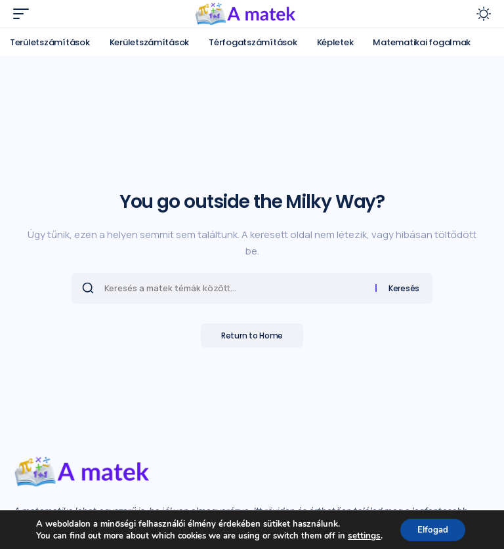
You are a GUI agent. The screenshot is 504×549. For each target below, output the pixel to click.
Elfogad (432, 528)
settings (361, 534)
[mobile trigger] (24, 14)
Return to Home (252, 336)
